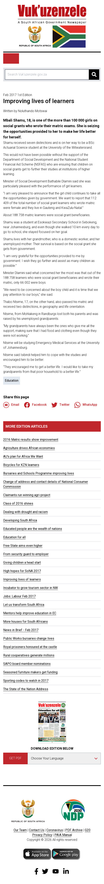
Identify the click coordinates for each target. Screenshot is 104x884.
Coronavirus (54, 830)
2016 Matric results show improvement (30, 439)
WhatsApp (85, 405)
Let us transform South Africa (23, 605)
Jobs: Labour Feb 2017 (19, 596)
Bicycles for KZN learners (21, 465)
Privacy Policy (42, 835)
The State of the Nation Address (25, 689)
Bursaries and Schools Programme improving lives (38, 473)
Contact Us (36, 830)
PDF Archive (74, 830)
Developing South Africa (20, 520)
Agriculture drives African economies (29, 448)
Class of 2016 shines (18, 503)
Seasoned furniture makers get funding (30, 672)
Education (11, 380)
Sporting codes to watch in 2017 (25, 681)
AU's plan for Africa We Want (23, 456)
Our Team (20, 830)
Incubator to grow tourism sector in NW (30, 588)
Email (11, 405)
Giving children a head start (22, 562)
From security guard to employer (26, 554)
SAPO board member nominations (27, 664)
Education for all (14, 537)
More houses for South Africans (25, 621)
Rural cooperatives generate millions (28, 655)
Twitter (60, 405)
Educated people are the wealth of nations (32, 529)
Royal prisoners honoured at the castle (30, 647)
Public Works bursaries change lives (28, 638)
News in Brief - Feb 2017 (20, 630)
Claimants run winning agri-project (26, 495)
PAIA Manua (62, 835)
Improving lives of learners (22, 579)
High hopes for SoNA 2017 (22, 571)
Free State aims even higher (22, 546)
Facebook (35, 405)
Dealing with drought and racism (25, 512)
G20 (87, 830)
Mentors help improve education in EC (29, 613)
